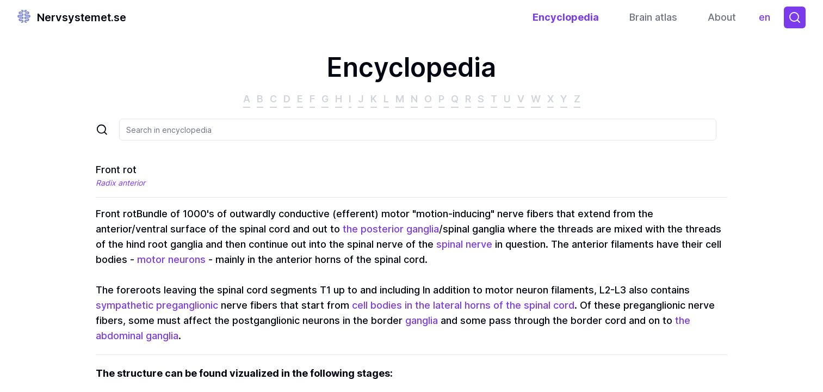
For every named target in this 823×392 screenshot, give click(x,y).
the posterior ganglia (391, 229)
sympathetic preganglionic (157, 305)
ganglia (421, 320)
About (722, 17)
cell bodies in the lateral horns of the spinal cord (463, 305)
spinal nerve (464, 244)
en (767, 19)
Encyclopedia (566, 17)
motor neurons (171, 259)
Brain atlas (653, 17)
